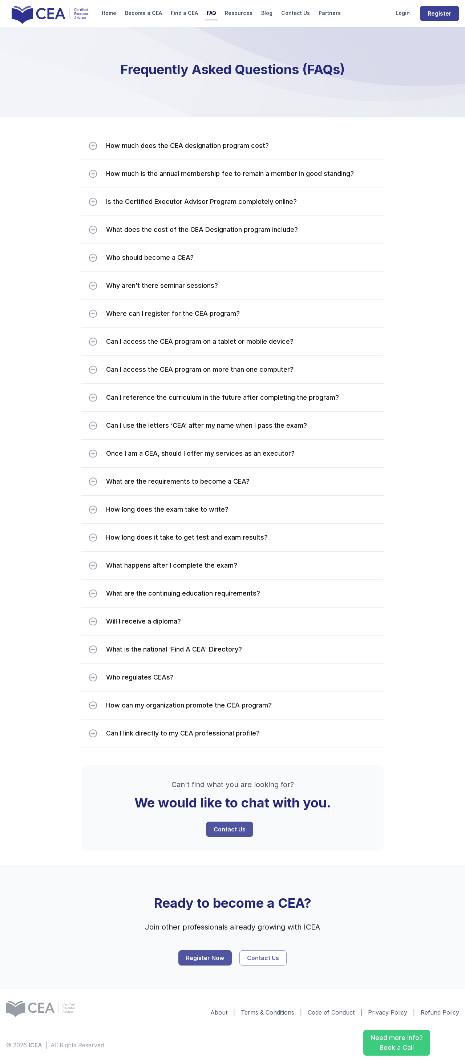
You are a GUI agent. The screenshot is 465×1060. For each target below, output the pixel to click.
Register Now (205, 957)
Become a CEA (143, 13)
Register (440, 13)
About (218, 1011)
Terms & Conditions (267, 1011)
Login (403, 13)
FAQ (211, 13)
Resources (238, 13)
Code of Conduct (331, 1011)
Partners (330, 13)
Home (109, 13)
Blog (266, 13)
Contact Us (295, 13)
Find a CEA (184, 13)
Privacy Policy (387, 1011)
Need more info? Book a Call (397, 1042)
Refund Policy (440, 1011)
